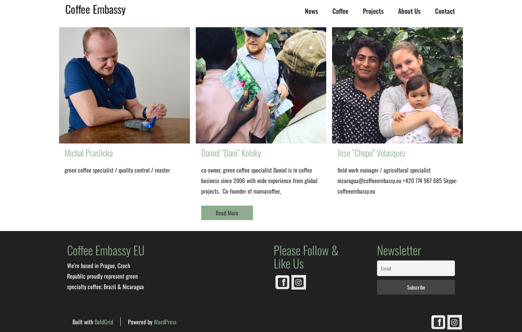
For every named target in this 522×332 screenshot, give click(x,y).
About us (409, 11)
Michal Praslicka (89, 152)
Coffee (340, 11)
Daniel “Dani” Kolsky (231, 152)
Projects (373, 11)
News (311, 11)
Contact (445, 11)
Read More (227, 212)
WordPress (165, 321)
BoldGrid (104, 321)
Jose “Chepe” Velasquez (371, 152)
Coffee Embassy (95, 9)
